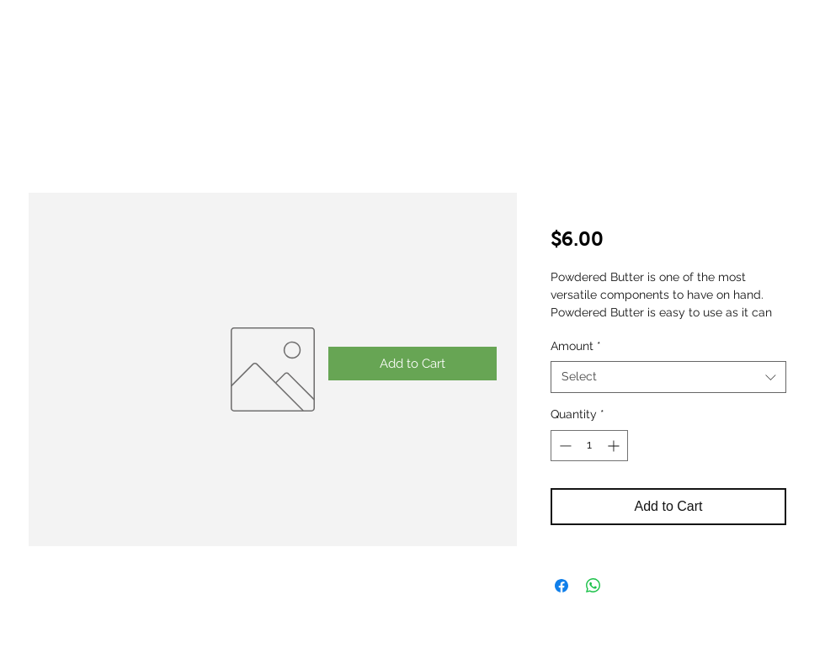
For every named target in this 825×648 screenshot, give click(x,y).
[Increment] (614, 445)
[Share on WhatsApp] (593, 586)
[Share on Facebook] (561, 586)
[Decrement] (563, 445)
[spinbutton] (589, 445)
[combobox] (668, 377)
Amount (576, 346)
